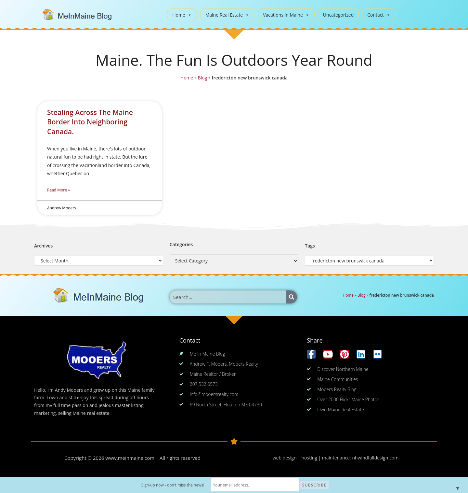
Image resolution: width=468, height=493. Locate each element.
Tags (310, 246)
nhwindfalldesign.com (375, 458)
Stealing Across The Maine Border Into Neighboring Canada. (90, 122)
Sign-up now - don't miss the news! (177, 485)
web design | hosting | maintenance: (312, 458)
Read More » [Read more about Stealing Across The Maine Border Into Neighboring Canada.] (58, 190)
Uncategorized (338, 15)
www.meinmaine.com (130, 458)
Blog (202, 78)
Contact (378, 15)
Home (182, 15)
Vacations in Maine (286, 15)
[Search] (291, 296)
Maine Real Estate (227, 15)
